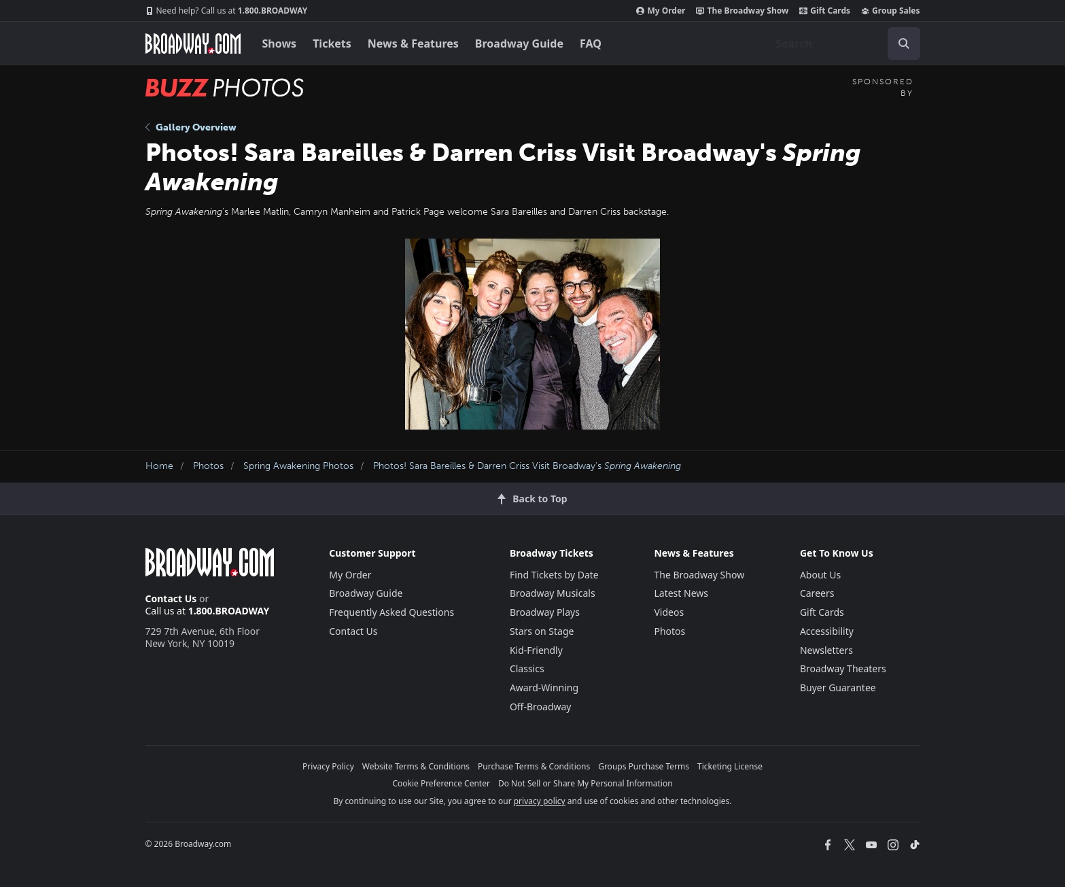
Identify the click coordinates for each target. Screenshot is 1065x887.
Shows (279, 43)
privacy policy (539, 801)
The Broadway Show (742, 10)
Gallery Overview (191, 127)
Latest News (681, 593)
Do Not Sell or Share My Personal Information (585, 783)
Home (159, 466)
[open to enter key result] (904, 43)
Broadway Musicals (552, 593)
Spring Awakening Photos (298, 466)
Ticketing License (730, 766)
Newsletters (826, 650)
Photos (208, 466)
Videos (669, 612)
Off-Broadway (541, 706)
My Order (660, 10)
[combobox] (842, 43)
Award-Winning (544, 687)
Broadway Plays (545, 612)
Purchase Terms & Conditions (534, 766)
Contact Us (171, 598)
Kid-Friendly (536, 650)
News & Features (413, 43)
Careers (817, 593)
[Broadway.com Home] (193, 43)
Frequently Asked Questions (391, 612)
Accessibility (827, 631)
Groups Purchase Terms (643, 766)
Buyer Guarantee (838, 687)
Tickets (332, 43)
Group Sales (890, 10)
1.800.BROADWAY (226, 10)
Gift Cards (824, 10)
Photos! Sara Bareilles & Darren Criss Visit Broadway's (527, 466)
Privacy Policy (328, 766)
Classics (527, 668)
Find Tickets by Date (554, 574)
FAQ (590, 43)
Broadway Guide (519, 43)
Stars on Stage (542, 631)
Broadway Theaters (843, 668)
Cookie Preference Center (441, 783)
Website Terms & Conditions (416, 766)
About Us (820, 574)
